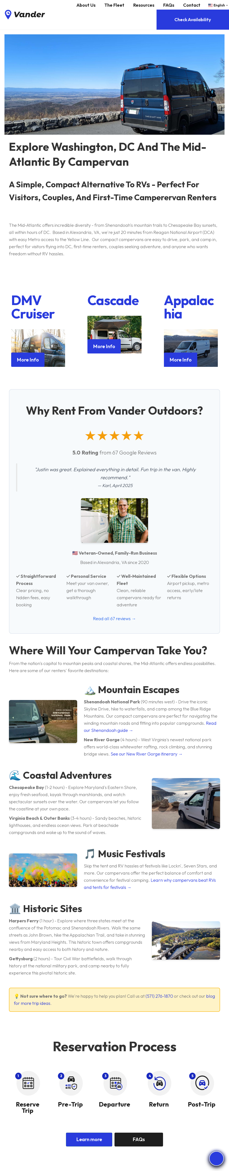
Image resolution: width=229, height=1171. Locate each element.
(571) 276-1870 (159, 996)
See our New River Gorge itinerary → (147, 754)
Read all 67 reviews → (114, 618)
